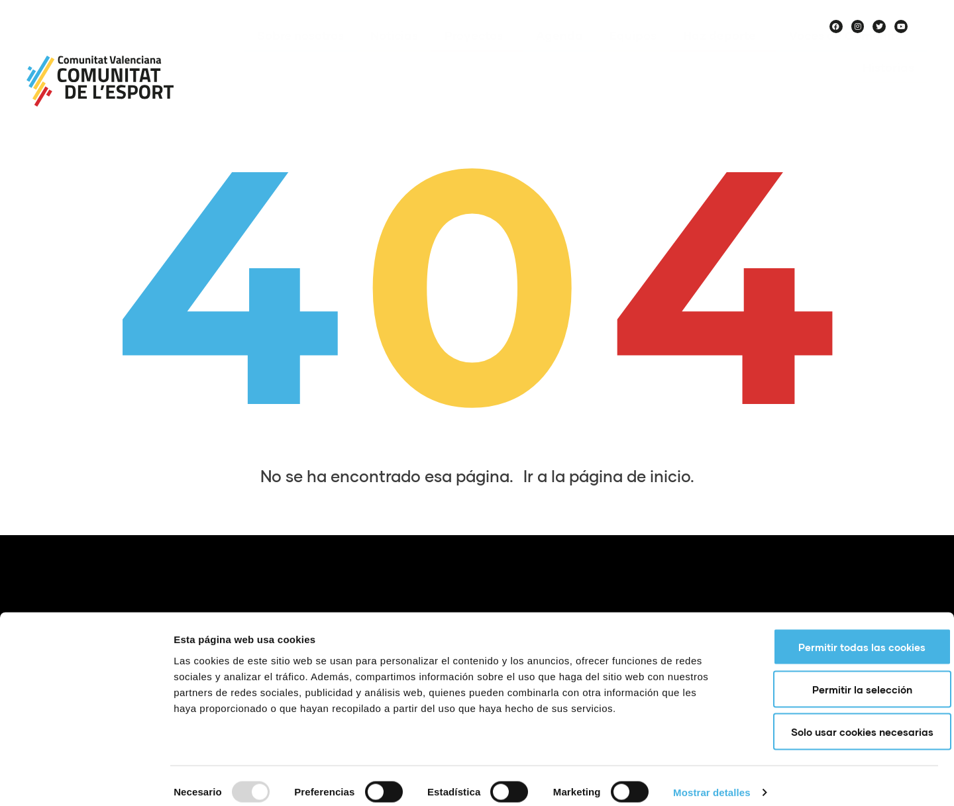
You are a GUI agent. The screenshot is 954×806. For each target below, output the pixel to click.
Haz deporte (723, 55)
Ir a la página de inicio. (608, 475)
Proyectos (477, 55)
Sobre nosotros (300, 55)
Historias (888, 86)
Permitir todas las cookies (843, 634)
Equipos (633, 55)
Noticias (394, 55)
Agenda (559, 55)
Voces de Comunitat (851, 55)
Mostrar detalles (712, 779)
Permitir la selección (844, 677)
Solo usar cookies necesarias (843, 719)
